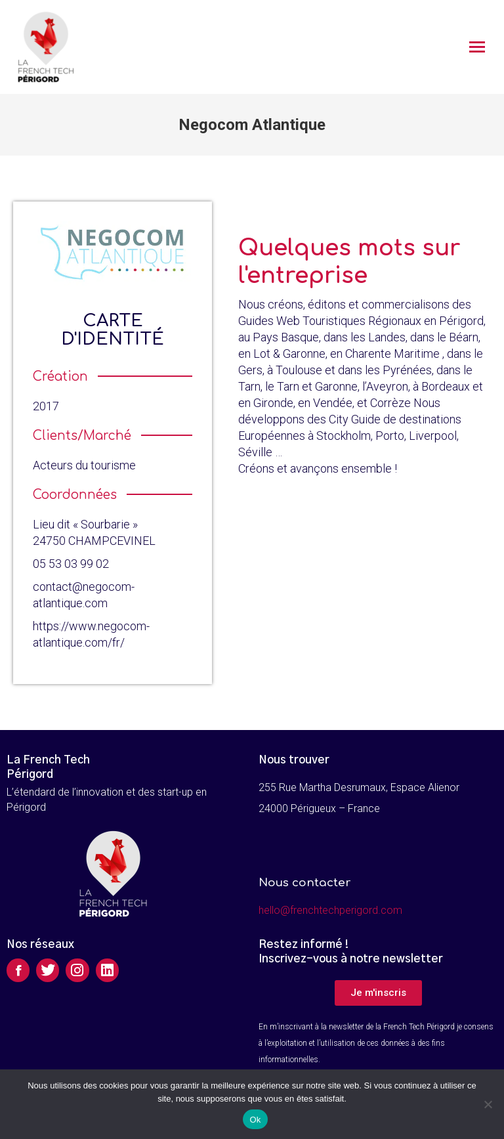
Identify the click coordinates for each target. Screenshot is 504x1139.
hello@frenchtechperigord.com (330, 910)
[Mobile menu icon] (477, 46)
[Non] (487, 1104)
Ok (255, 1120)
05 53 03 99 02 (71, 563)
